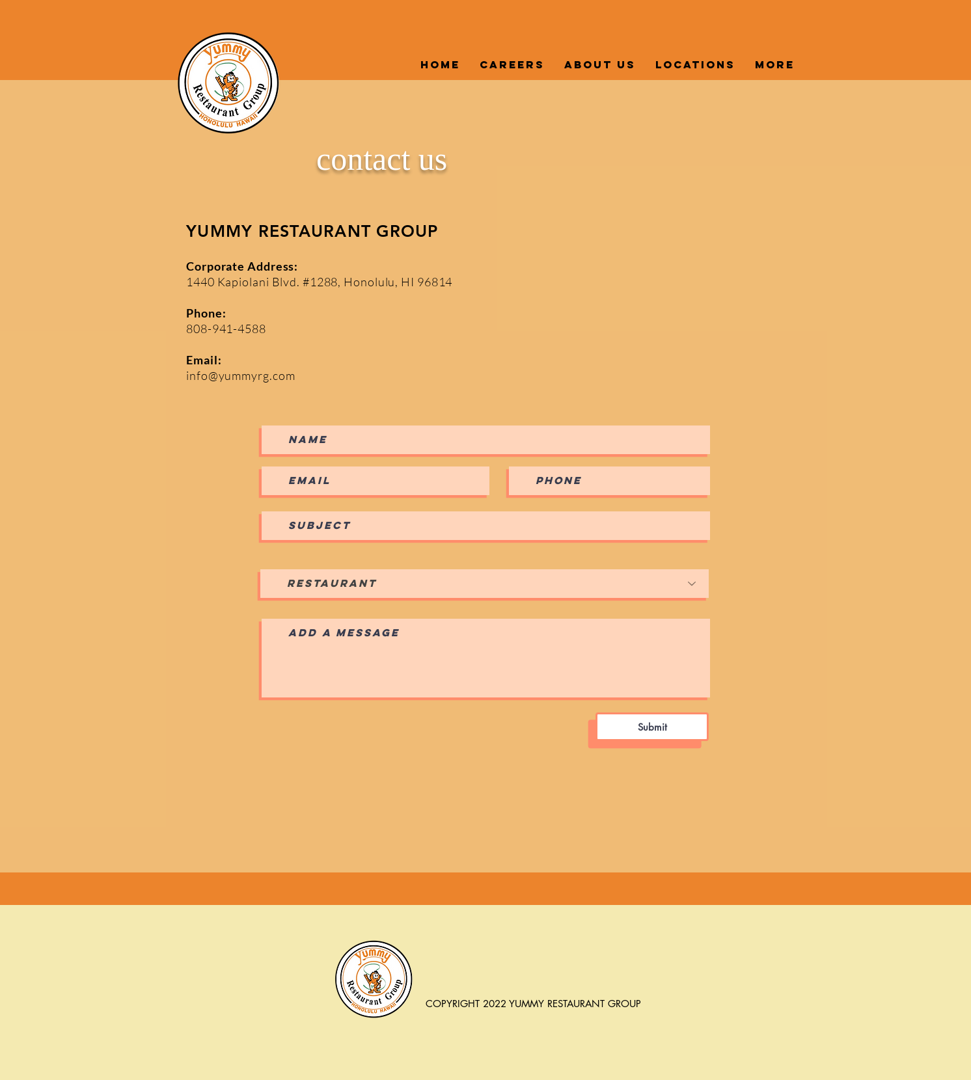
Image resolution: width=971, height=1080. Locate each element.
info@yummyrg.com (240, 375)
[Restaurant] (484, 583)
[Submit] (652, 726)
